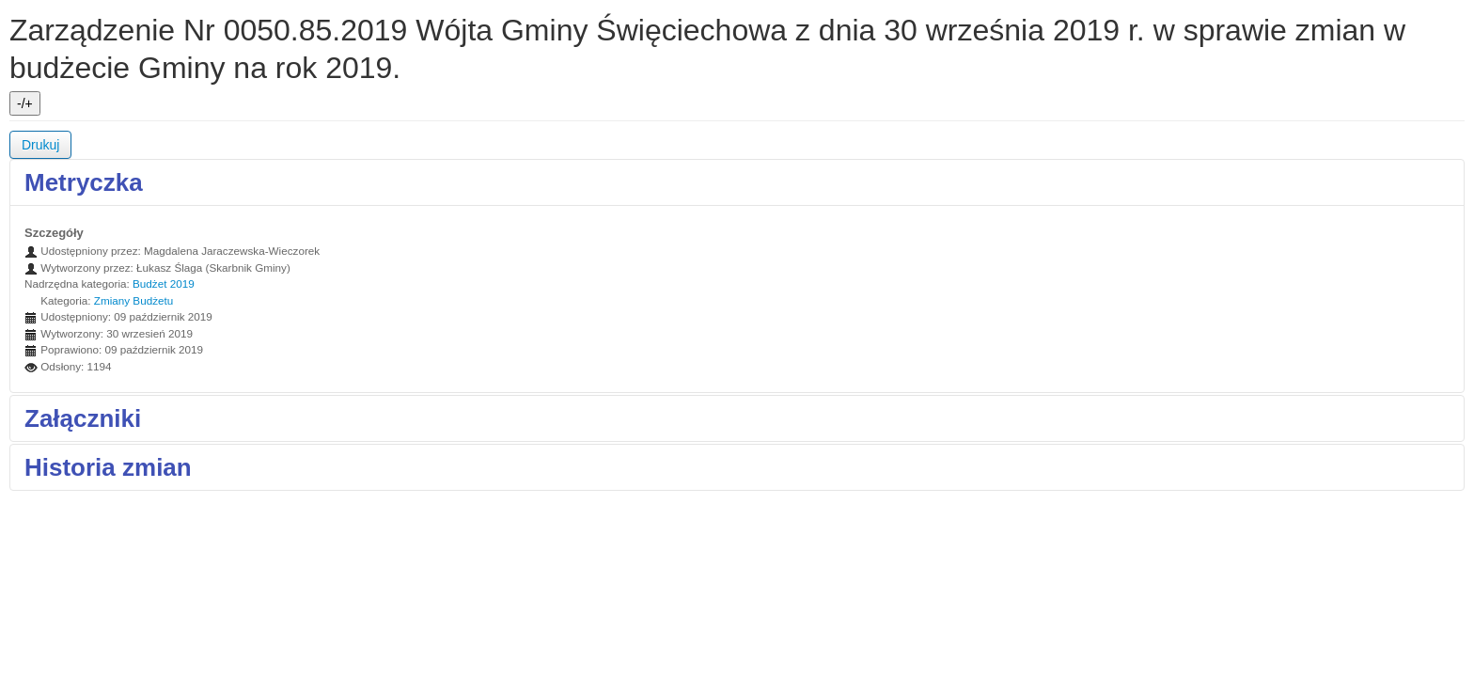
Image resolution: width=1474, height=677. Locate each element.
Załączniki (82, 418)
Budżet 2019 (164, 283)
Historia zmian (108, 467)
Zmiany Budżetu (133, 300)
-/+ (25, 103)
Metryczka (83, 182)
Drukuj (40, 144)
